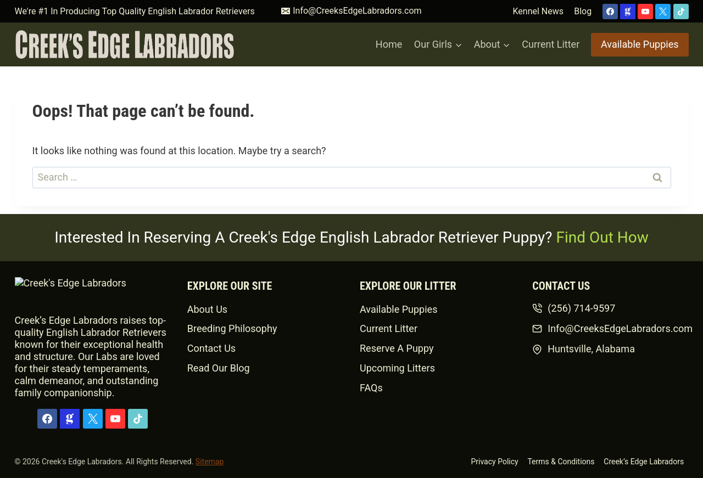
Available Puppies (639, 44)
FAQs (371, 387)
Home (389, 44)
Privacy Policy (494, 461)
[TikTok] (681, 11)
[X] (663, 11)
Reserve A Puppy (396, 348)
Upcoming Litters (397, 368)
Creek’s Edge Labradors (644, 461)
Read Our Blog (218, 368)
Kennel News (537, 11)
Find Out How (602, 237)
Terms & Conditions (560, 461)
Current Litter (550, 44)
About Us (207, 309)
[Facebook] (610, 11)
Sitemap (210, 461)
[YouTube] (645, 11)
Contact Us (211, 348)
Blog (583, 11)
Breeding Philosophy (232, 328)
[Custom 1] (627, 11)
